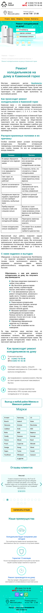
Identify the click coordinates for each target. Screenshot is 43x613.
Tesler (19, 451)
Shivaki (32, 444)
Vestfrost (7, 455)
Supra (6, 451)
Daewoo (20, 436)
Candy (6, 436)
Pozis (6, 444)
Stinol (32, 447)
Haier (32, 421)
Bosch (6, 421)
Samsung (20, 418)
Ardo (18, 429)
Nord (31, 440)
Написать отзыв (21, 510)
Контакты (34, 19)
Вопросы (20, 19)
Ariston (19, 425)
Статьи (27, 19)
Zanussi (33, 455)
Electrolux (33, 425)
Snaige (6, 447)
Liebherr (7, 429)
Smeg (19, 447)
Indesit (19, 421)
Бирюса (33, 432)
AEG (31, 429)
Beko (6, 432)
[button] (4, 499)
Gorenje (32, 436)
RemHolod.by (36, 83)
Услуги (7, 19)
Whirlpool (20, 455)
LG (31, 418)
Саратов (20, 444)
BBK (18, 432)
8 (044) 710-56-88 (33, 3)
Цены (13, 19)
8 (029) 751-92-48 (32, 5)
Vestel (32, 451)
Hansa (6, 440)
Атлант (6, 418)
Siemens (7, 425)
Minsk (19, 440)
